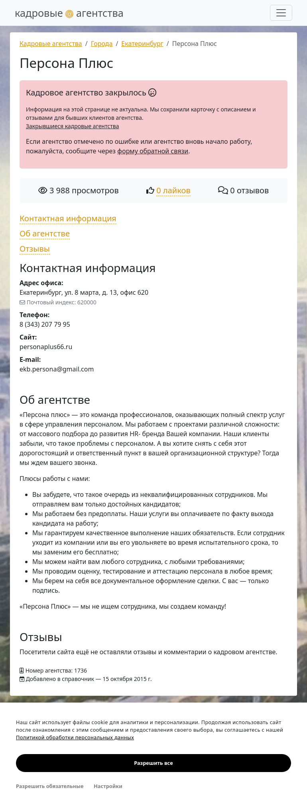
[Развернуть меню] (281, 13)
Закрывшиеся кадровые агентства (72, 126)
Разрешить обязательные (49, 786)
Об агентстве (45, 233)
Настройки (108, 786)
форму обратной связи (152, 151)
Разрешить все (153, 762)
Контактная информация (68, 218)
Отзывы (35, 248)
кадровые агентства (69, 13)
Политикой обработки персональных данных (75, 737)
